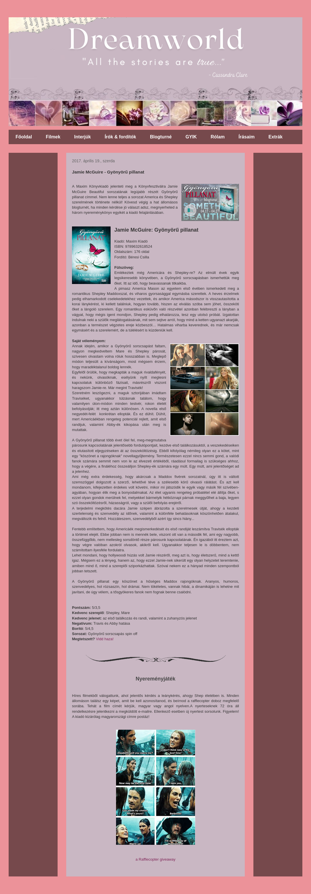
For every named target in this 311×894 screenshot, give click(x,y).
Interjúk (82, 136)
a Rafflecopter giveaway (156, 859)
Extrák (275, 136)
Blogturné (161, 136)
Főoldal (24, 136)
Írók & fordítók (120, 136)
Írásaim (246, 136)
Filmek (53, 136)
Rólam (218, 136)
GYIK (191, 136)
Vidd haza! (104, 639)
